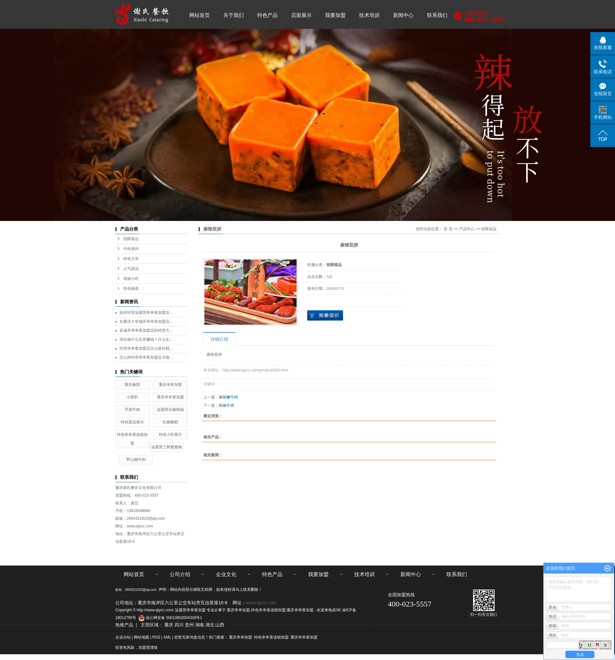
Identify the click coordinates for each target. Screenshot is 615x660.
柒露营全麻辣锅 (170, 409)
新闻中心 (403, 15)
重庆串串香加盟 (170, 397)
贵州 (189, 625)
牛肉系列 (131, 249)
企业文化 (226, 574)
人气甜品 (131, 268)
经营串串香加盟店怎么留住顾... (146, 348)
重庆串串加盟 (170, 384)
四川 (179, 625)
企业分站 (123, 637)
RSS (156, 637)
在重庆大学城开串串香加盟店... (146, 321)
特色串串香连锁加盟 (268, 610)
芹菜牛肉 (132, 409)
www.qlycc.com (140, 526)
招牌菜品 (131, 239)
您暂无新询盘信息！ (191, 637)
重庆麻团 (132, 384)
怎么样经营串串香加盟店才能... (146, 357)
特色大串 (131, 259)
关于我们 (233, 15)
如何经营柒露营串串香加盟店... (146, 312)
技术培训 (369, 15)
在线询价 (325, 315)
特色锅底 (131, 288)
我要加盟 (335, 15)
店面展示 (301, 15)
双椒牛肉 (226, 405)
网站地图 (142, 637)
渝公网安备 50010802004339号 (169, 617)
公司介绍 (180, 574)
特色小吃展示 (170, 434)
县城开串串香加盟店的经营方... (146, 330)
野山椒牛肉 (136, 459)
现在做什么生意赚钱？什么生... (146, 339)
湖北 (209, 625)
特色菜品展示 (132, 422)
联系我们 (437, 15)
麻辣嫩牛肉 (228, 397)
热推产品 (124, 625)
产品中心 (466, 229)
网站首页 (199, 15)
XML (167, 637)
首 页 (448, 229)
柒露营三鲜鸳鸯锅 (166, 447)
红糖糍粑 (170, 422)
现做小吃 (131, 278)
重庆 (168, 625)
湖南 (199, 625)
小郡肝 (132, 397)
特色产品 (267, 15)
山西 (219, 625)
